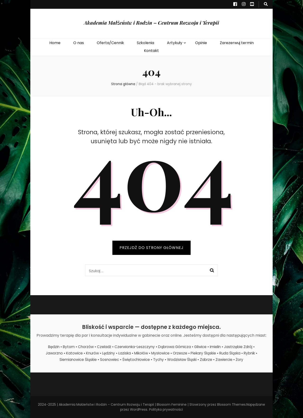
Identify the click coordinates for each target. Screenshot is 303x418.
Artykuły (174, 43)
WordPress (138, 409)
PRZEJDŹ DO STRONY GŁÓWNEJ (151, 247)
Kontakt (151, 50)
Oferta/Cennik (110, 43)
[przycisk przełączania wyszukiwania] (266, 4)
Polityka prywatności (166, 409)
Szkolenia (145, 43)
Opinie (201, 43)
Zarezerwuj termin (237, 43)
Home (54, 43)
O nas (78, 43)
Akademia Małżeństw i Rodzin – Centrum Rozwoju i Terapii (151, 22)
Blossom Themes (231, 404)
